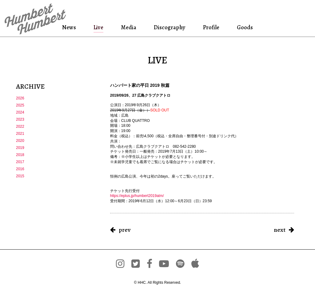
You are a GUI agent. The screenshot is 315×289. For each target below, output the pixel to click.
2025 (20, 105)
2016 (20, 169)
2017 (20, 162)
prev (124, 230)
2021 (20, 133)
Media (128, 27)
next (279, 230)
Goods (244, 27)
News (70, 27)
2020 (20, 140)
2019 (20, 148)
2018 (20, 155)
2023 (20, 119)
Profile (210, 27)
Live (98, 27)
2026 (20, 98)
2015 (20, 176)
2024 (20, 112)
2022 (20, 126)
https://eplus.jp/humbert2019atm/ (137, 196)
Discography (168, 27)
